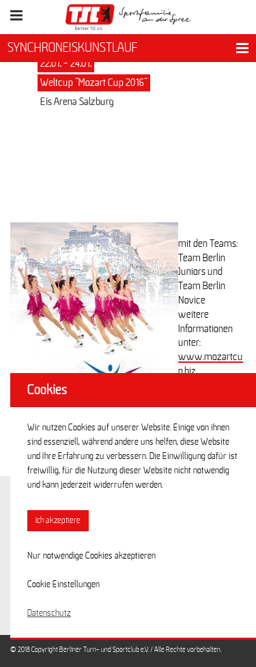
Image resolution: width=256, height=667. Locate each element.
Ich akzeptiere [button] (58, 520)
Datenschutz (49, 613)
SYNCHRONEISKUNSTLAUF (73, 48)
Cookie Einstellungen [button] (63, 584)
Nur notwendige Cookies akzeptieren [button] (91, 556)
